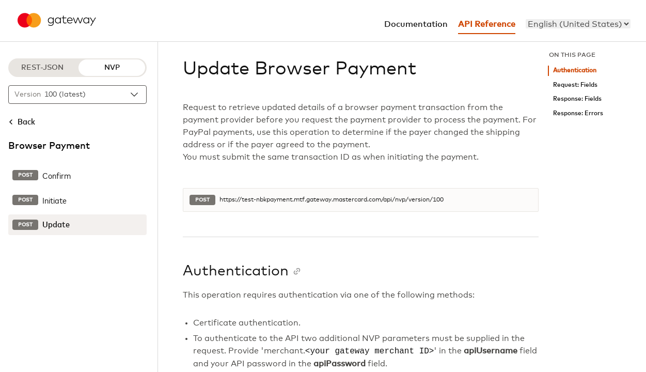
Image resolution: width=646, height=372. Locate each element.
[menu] (578, 23)
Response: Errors (578, 113)
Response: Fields (577, 99)
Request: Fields (575, 85)
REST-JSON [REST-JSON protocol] (42, 67)
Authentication (574, 70)
